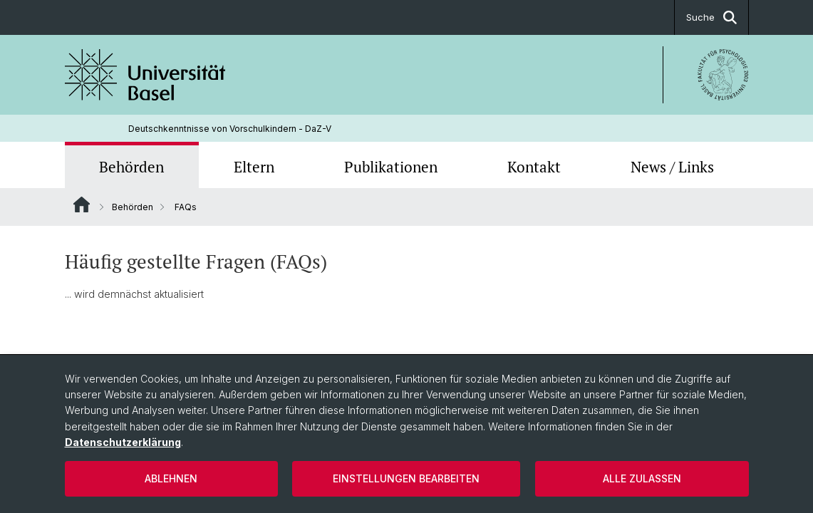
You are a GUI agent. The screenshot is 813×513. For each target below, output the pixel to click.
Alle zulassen (642, 478)
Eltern (254, 167)
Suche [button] (711, 17)
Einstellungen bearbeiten (406, 478)
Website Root (81, 204)
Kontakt (534, 167)
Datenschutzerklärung (123, 442)
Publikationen (390, 167)
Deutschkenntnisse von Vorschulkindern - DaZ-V (229, 128)
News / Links (672, 167)
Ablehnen (171, 478)
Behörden (131, 167)
